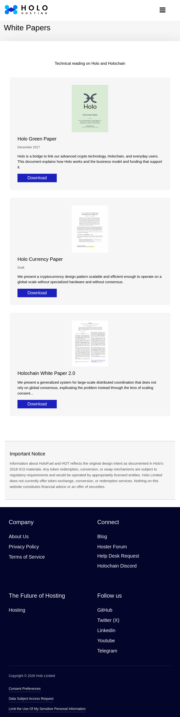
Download (37, 177)
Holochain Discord (117, 566)
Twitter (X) (108, 620)
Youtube (106, 640)
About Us (19, 536)
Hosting (17, 610)
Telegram (107, 650)
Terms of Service (27, 557)
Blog (102, 536)
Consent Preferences (25, 689)
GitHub (104, 610)
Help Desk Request (118, 556)
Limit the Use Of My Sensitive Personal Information (47, 709)
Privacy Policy (24, 546)
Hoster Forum (112, 546)
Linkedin (106, 630)
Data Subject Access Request (31, 699)
